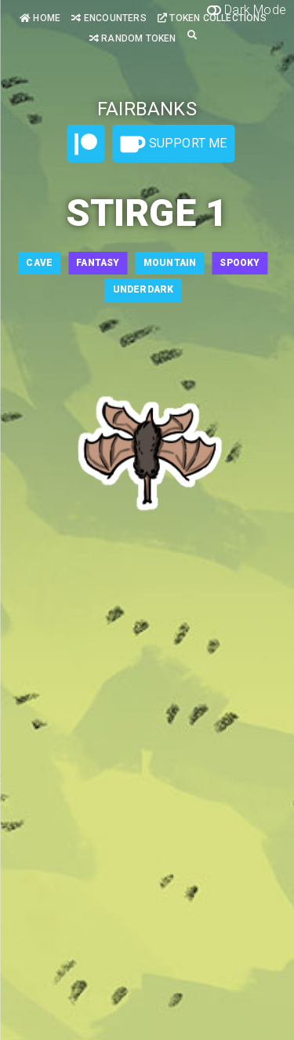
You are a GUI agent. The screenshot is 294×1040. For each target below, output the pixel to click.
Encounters (108, 18)
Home (40, 18)
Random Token (132, 38)
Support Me (173, 144)
